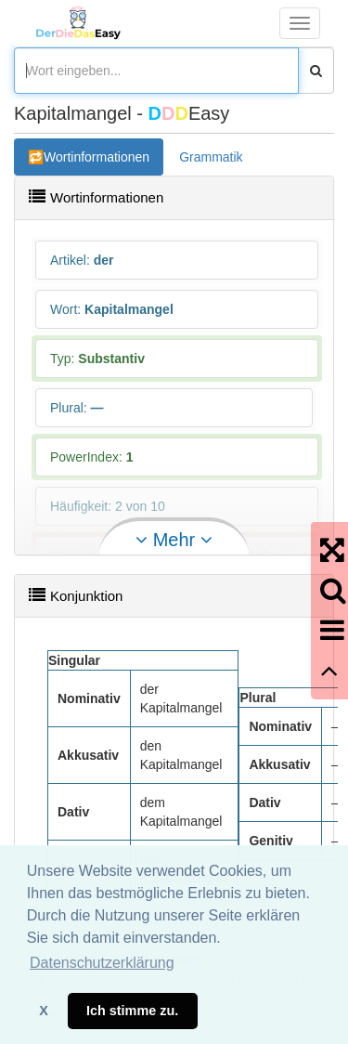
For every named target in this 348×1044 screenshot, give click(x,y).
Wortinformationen (96, 157)
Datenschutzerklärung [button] (102, 963)
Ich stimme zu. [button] (132, 1010)
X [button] (43, 1010)
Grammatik (210, 157)
